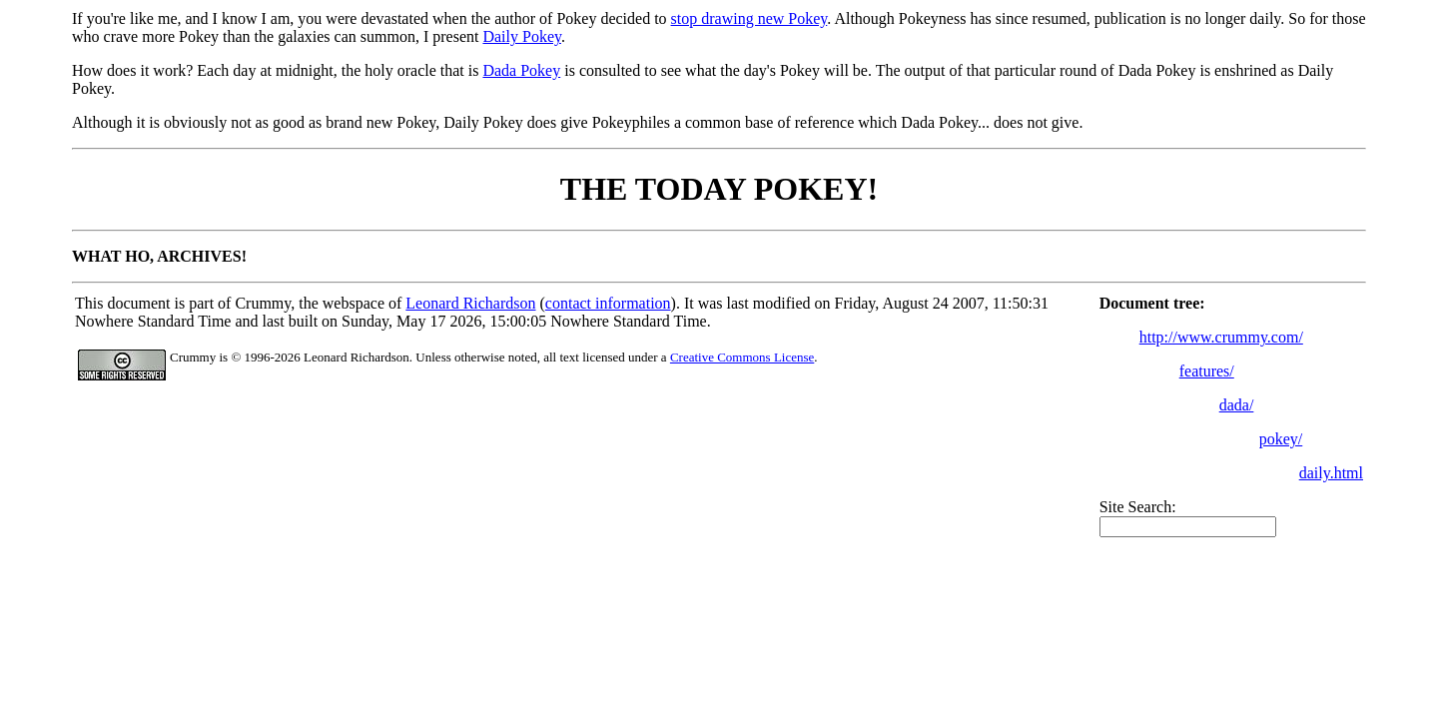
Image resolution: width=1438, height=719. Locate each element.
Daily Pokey (521, 36)
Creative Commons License (742, 357)
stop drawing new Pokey (749, 18)
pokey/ (1281, 438)
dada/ (1236, 404)
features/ (1206, 370)
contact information (608, 303)
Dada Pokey (521, 70)
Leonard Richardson (470, 303)
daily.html (1331, 472)
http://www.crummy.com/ (1221, 337)
